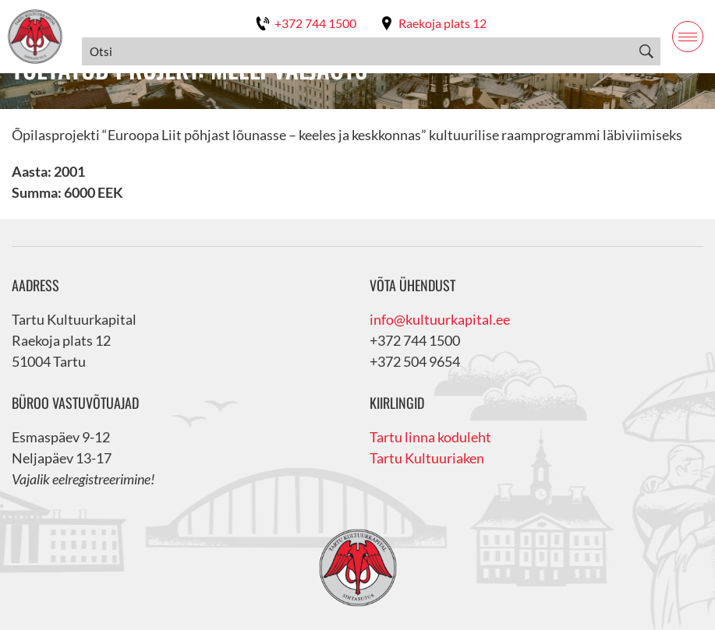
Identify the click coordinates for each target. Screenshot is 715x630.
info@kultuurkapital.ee (440, 319)
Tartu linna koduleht (430, 436)
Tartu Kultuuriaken (427, 457)
